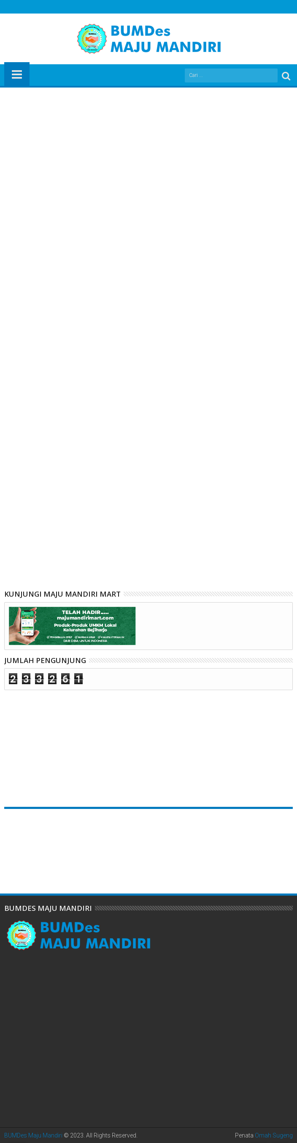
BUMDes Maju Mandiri (33, 1135)
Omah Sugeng (274, 1135)
